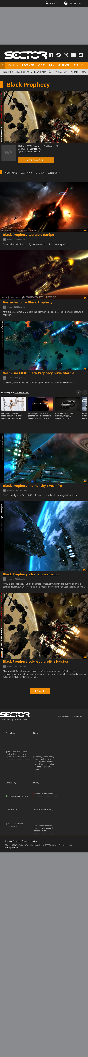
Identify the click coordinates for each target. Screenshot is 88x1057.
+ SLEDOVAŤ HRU (36, 160)
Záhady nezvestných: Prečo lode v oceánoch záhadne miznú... (43, 828)
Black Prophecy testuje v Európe (28, 234)
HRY (51, 65)
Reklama (25, 841)
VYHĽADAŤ (42, 71)
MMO (29, 146)
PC (4, 239)
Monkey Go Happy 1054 (17, 796)
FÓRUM (78, 65)
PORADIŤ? (75, 71)
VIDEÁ (41, 65)
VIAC (39, 691)
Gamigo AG (35, 148)
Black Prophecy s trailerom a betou (31, 574)
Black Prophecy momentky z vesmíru (32, 485)
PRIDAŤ (59, 71)
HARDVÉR (64, 65)
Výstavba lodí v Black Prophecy (27, 302)
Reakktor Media (32, 151)
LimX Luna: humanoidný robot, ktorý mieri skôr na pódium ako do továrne (18, 754)
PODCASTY (26, 71)
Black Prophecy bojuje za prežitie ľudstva (35, 661)
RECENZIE (28, 65)
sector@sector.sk (11, 847)
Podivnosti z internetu (44, 793)
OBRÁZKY (54, 173)
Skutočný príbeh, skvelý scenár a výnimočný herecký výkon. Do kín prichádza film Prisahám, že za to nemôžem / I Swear (45, 763)
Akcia (36, 146)
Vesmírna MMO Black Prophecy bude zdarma (39, 373)
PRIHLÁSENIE (75, 3)
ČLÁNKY (26, 173)
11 (85, 570)
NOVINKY (12, 65)
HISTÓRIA (15, 71)
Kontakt (34, 841)
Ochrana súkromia (12, 841)
